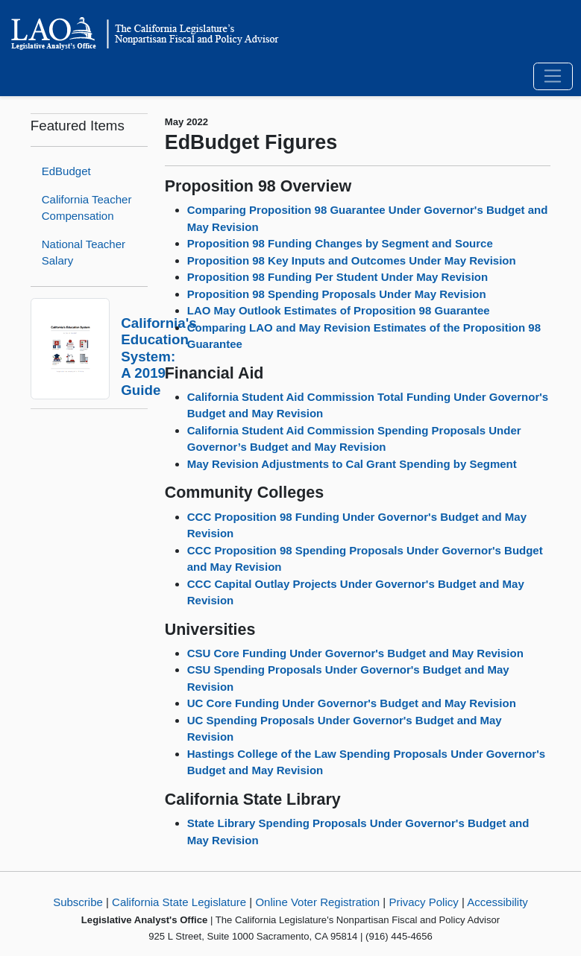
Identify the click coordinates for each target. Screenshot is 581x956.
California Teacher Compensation (87, 208)
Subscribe (78, 902)
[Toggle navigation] (553, 77)
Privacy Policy (423, 902)
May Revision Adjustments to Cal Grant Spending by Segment (352, 464)
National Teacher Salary (83, 253)
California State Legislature (179, 902)
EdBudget (66, 171)
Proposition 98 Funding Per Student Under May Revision (337, 276)
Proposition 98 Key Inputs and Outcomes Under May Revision (351, 260)
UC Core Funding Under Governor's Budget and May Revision (351, 703)
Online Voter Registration (317, 902)
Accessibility (497, 902)
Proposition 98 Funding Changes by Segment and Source (340, 243)
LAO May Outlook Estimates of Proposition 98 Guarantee (338, 310)
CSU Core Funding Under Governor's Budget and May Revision (355, 653)
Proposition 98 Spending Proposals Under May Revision (336, 294)
